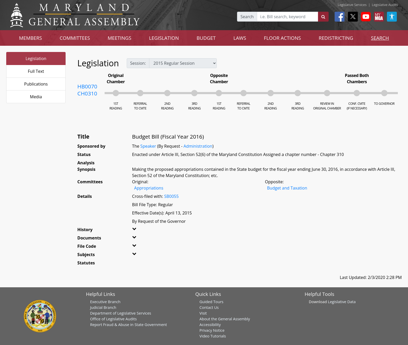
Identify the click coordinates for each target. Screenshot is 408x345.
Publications (36, 84)
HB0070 (87, 86)
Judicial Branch (103, 307)
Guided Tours (211, 301)
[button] (142, 230)
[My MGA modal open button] (378, 17)
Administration (197, 146)
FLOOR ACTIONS (282, 38)
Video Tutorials (212, 336)
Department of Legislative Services (120, 313)
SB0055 (171, 196)
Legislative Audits (385, 4)
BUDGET (205, 38)
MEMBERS (30, 38)
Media (36, 97)
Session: (138, 63)
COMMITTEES (75, 38)
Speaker (148, 146)
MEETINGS (119, 38)
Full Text (36, 71)
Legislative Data (342, 301)
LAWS (239, 38)
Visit (203, 313)
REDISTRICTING (336, 38)
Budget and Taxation (287, 188)
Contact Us (209, 307)
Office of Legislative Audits (113, 318)
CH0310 (87, 93)
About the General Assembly (224, 318)
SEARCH (380, 38)
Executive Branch (105, 301)
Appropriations (148, 188)
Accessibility (210, 324)
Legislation (36, 58)
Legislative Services (352, 4)
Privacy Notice (211, 330)
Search (247, 16)
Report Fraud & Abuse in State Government (128, 324)
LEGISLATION (164, 38)
